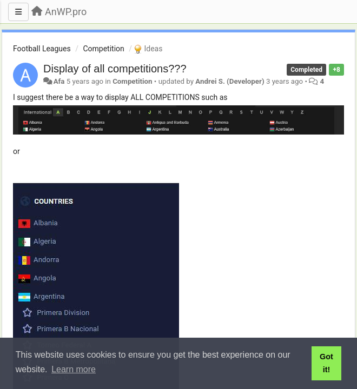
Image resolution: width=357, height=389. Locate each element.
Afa (59, 81)
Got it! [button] (326, 363)
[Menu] (18, 12)
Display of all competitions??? (115, 69)
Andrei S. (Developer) (229, 81)
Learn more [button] (73, 369)
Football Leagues (42, 48)
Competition (103, 48)
